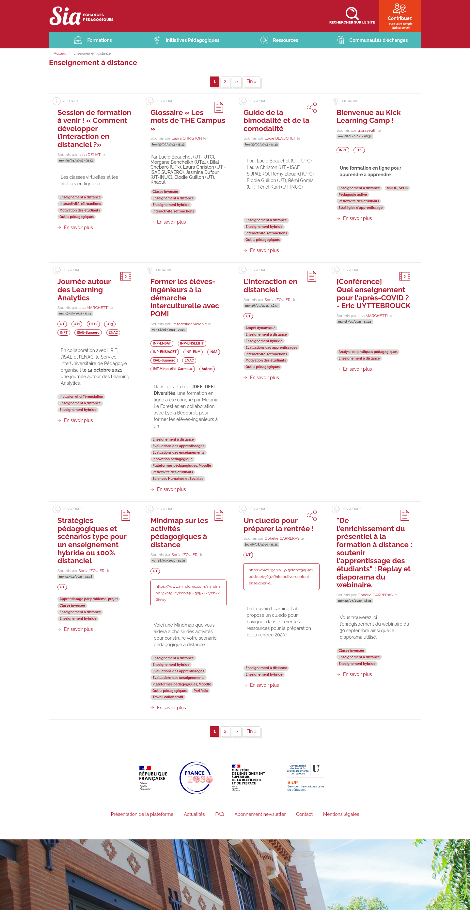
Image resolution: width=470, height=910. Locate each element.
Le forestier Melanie (189, 324)
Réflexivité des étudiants (358, 201)
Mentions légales (341, 814)
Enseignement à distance (80, 197)
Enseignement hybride (170, 205)
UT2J (93, 324)
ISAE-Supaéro (88, 332)
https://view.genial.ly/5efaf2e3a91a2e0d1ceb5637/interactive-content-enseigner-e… (281, 576)
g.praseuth (366, 130)
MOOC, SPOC (397, 188)
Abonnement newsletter (260, 814)
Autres (207, 369)
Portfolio (201, 691)
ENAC (113, 332)
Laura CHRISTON (186, 138)
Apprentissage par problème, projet (88, 599)
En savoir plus (78, 227)
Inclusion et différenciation (81, 396)
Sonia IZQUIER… (278, 299)
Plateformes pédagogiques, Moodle (181, 465)
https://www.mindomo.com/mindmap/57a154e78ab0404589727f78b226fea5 (188, 593)
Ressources (285, 40)
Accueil (60, 53)
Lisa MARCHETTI (93, 307)
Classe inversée (165, 192)
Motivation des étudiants (79, 210)
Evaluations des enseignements (178, 452)
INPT (343, 150)
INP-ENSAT (162, 343)
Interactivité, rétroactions (80, 204)
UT (62, 324)
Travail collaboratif (167, 697)
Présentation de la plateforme (142, 814)
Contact (304, 814)
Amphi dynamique (260, 328)
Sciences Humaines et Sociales (177, 478)
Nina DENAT (89, 154)
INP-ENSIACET (165, 352)
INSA (214, 352)
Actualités (194, 814)
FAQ (219, 814)
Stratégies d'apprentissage (360, 208)
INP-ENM (193, 352)
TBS (359, 150)
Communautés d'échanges (379, 40)
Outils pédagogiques (76, 217)
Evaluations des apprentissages (178, 446)
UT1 (77, 324)
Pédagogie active (352, 194)
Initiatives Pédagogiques (193, 40)
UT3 (109, 324)
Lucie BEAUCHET (280, 138)
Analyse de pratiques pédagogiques (368, 352)
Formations (99, 40)
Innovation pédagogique (172, 459)
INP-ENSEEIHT (192, 343)
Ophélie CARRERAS (282, 538)
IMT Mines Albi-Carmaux (173, 369)
